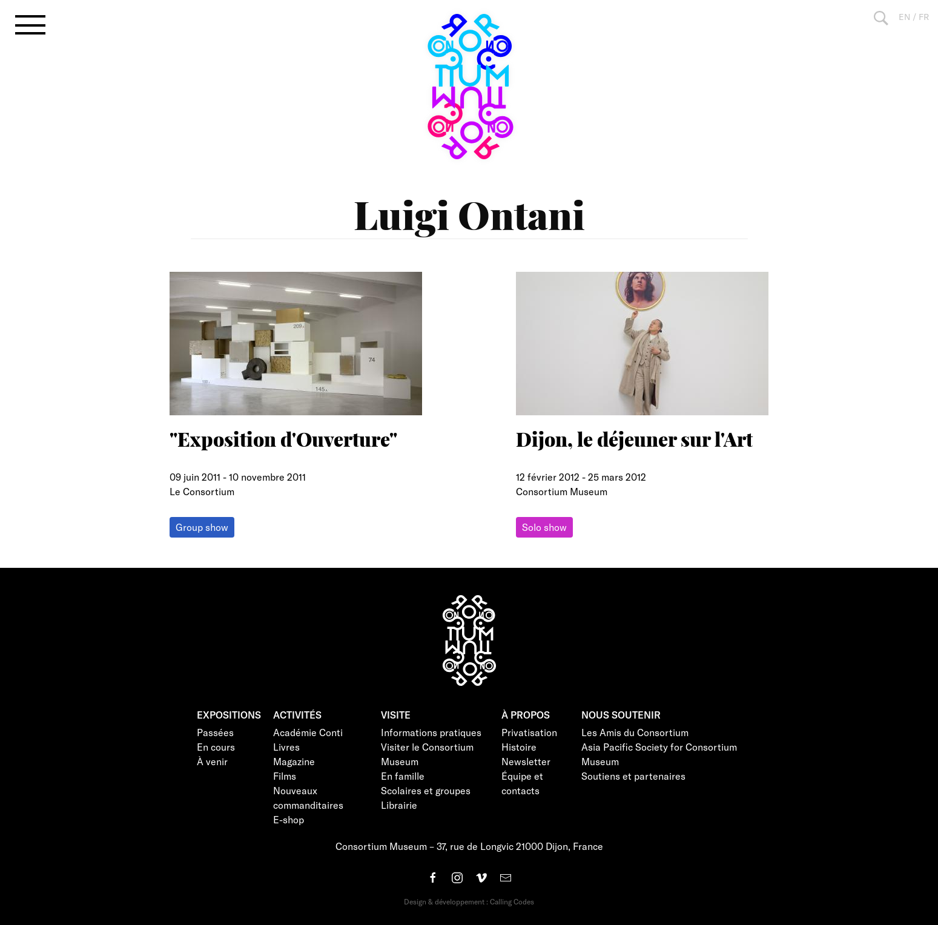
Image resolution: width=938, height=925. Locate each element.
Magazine (294, 761)
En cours (216, 746)
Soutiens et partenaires (633, 776)
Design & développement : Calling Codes (469, 901)
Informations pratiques (431, 732)
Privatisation (529, 732)
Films (284, 776)
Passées (215, 732)
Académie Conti (308, 732)
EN (904, 17)
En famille (402, 776)
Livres (286, 746)
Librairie (399, 805)
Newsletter (525, 761)
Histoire (519, 746)
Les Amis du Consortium (635, 732)
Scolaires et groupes (426, 790)
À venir (212, 761)
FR (924, 17)
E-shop (288, 819)
